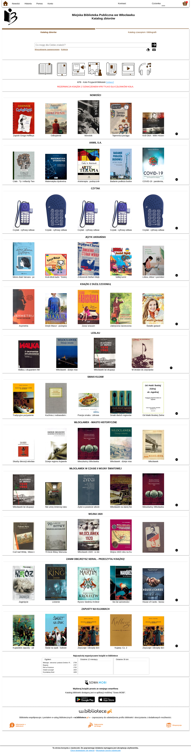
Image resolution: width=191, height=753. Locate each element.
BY (147, 3)
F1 (168, 3)
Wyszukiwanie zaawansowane (47, 49)
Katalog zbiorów (48, 32)
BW (135, 3)
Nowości (16, 3)
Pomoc (39, 3)
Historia (28, 3)
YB (141, 3)
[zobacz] (110, 82)
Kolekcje (64, 49)
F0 (163, 3)
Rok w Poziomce (48, 667)
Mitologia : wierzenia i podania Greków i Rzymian (59, 662)
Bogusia (45, 665)
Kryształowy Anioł (48, 672)
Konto (50, 3)
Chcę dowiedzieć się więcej (82, 750)
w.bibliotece (81, 717)
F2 (175, 3)
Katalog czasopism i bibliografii (142, 32)
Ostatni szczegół (48, 670)
